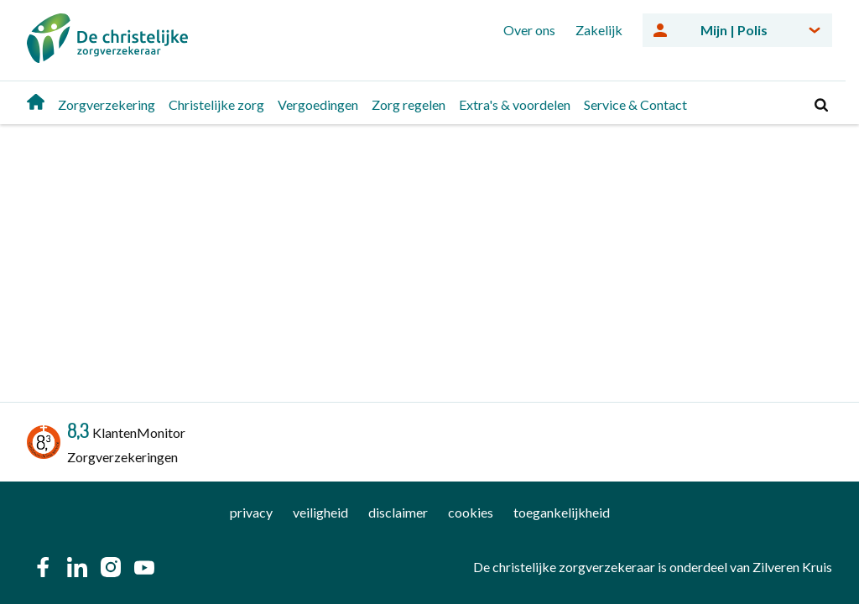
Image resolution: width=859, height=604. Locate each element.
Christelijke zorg (216, 104)
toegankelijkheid (561, 512)
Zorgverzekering (106, 104)
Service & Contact (635, 104)
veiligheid (320, 512)
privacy (251, 512)
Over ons (529, 30)
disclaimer (398, 512)
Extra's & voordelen (514, 104)
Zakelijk (598, 30)
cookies (470, 512)
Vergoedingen (318, 104)
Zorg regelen (408, 104)
